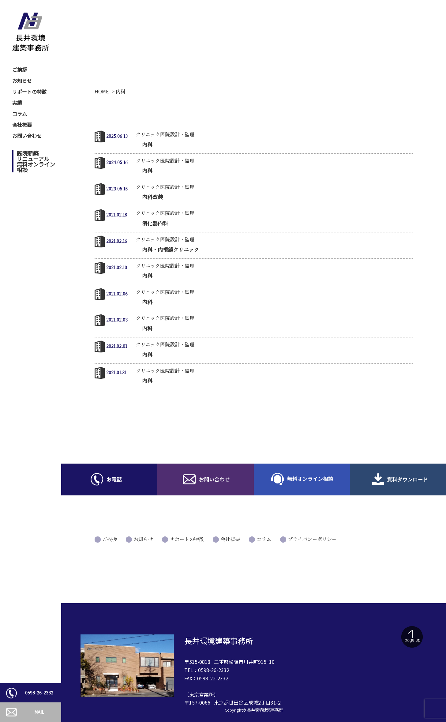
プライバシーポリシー (312, 539)
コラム (19, 113)
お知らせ (22, 80)
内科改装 (152, 197)
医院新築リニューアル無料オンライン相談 (36, 161)
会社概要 (22, 124)
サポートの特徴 (29, 91)
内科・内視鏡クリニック (170, 249)
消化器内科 (155, 223)
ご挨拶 (19, 69)
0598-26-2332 (39, 693)
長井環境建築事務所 (265, 710)
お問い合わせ (27, 135)
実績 (17, 102)
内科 (147, 144)
